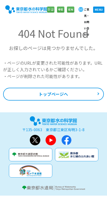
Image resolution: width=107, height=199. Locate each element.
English (70, 12)
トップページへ (53, 94)
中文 (60, 12)
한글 (50, 12)
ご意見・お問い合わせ (86, 21)
